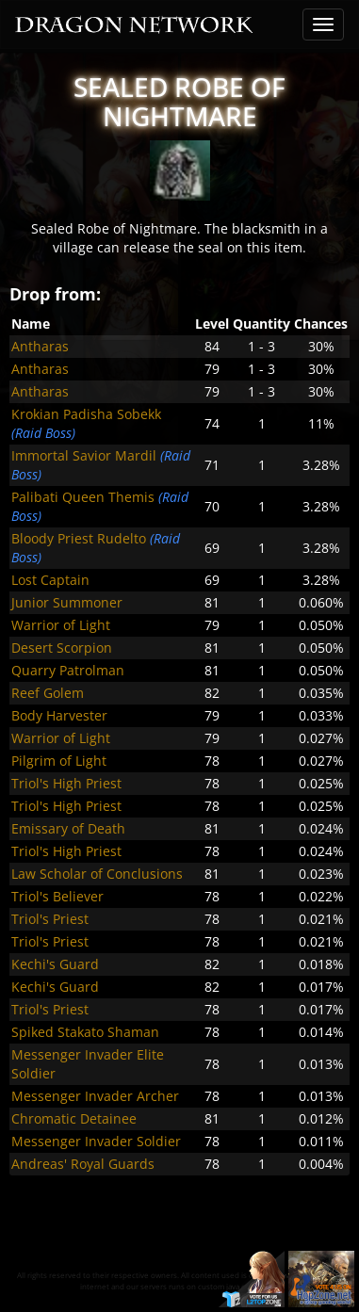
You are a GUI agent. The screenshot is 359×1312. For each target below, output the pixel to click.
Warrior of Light (60, 625)
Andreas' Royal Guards (83, 1164)
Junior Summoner (66, 602)
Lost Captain (50, 580)
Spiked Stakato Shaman (85, 1032)
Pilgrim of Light (58, 760)
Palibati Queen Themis (83, 497)
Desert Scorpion (61, 647)
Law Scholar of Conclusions (97, 874)
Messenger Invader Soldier (96, 1141)
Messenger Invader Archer (95, 1096)
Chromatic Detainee (74, 1118)
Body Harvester (59, 715)
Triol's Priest (50, 919)
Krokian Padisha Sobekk (86, 414)
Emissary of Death (68, 828)
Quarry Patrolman (67, 670)
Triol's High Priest (66, 783)
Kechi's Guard (55, 964)
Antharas (40, 346)
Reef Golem (47, 693)
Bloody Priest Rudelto (78, 538)
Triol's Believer (57, 896)
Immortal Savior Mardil (83, 455)
